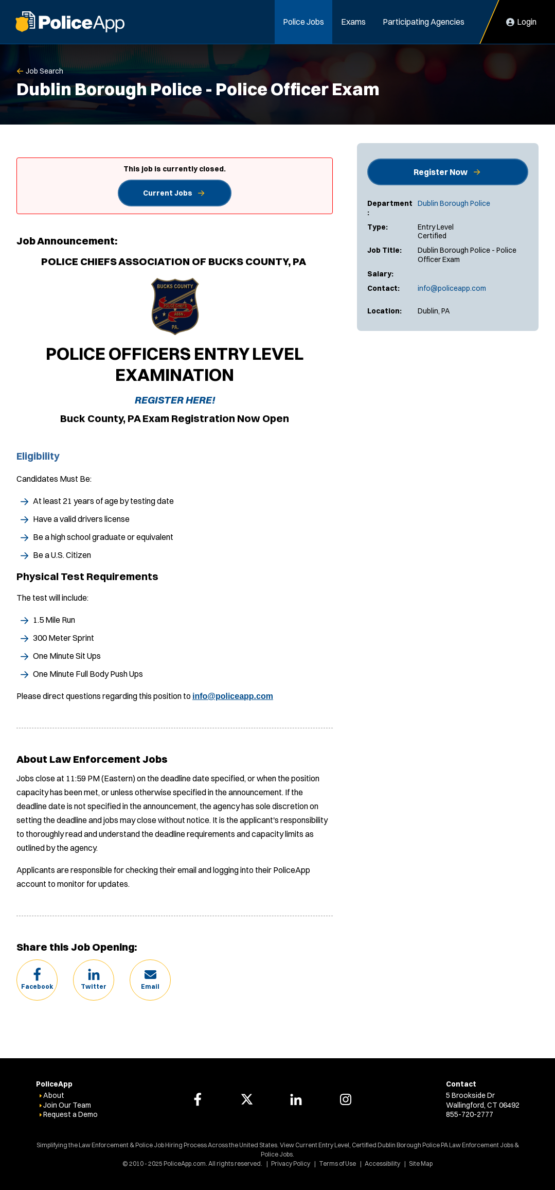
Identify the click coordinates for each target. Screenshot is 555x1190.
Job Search (44, 71)
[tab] (174, 330)
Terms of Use (337, 1163)
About (53, 1095)
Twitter (93, 986)
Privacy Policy (290, 1163)
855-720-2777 (469, 1114)
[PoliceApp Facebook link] (197, 1099)
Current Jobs (167, 193)
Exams (353, 21)
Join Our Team (67, 1105)
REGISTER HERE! (174, 399)
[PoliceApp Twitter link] (247, 1099)
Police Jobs (303, 21)
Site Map (421, 1163)
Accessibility (382, 1163)
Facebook (37, 986)
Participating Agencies (423, 21)
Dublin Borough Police (454, 203)
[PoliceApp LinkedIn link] (296, 1099)
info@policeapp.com (452, 288)
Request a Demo (70, 1114)
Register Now (441, 172)
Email (150, 986)
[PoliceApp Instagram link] (345, 1099)
